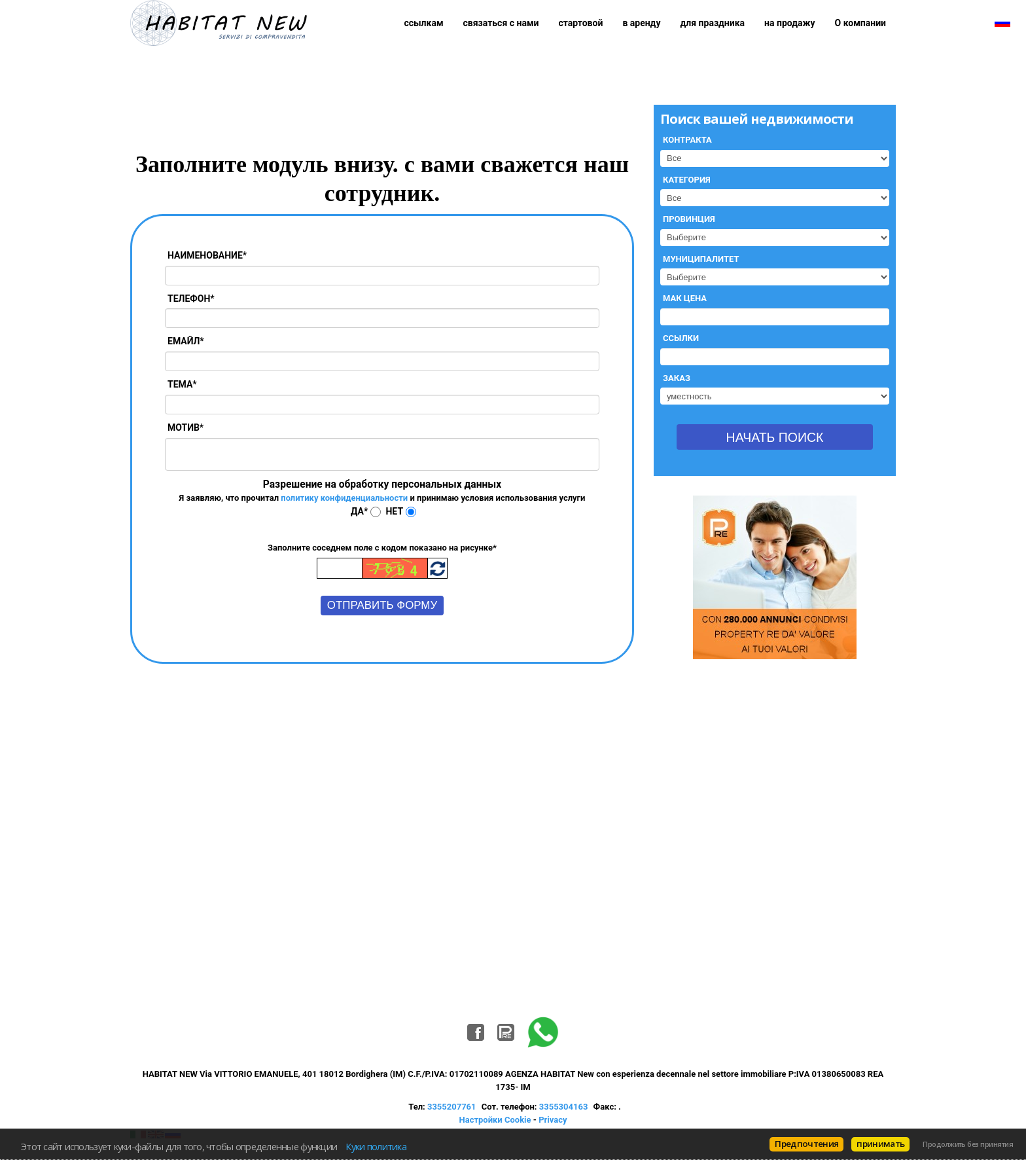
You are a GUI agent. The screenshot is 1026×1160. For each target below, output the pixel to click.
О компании (860, 23)
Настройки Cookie (495, 1120)
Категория (687, 180)
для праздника (713, 23)
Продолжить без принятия (968, 1144)
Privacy (553, 1120)
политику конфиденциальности (344, 498)
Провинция (689, 219)
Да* (359, 511)
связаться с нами (501, 23)
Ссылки (681, 338)
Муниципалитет (701, 259)
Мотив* (185, 427)
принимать (880, 1144)
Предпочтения (806, 1144)
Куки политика (375, 1146)
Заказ (676, 378)
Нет (394, 511)
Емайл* (186, 341)
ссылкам (423, 23)
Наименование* (207, 255)
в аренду (641, 23)
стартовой (580, 23)
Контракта (687, 140)
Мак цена (685, 298)
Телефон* (191, 298)
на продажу (789, 23)
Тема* (182, 384)
